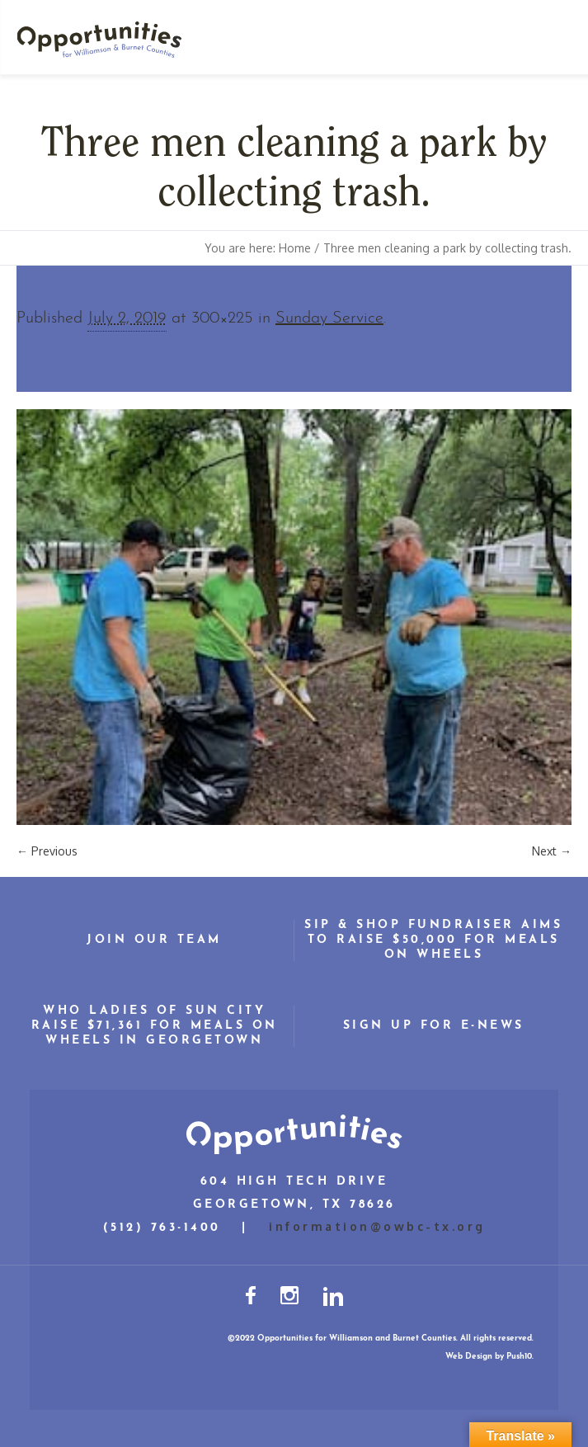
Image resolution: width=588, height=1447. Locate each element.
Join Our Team (154, 940)
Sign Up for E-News (433, 1026)
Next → (552, 851)
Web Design (468, 1356)
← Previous (47, 851)
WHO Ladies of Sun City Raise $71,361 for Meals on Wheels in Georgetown (154, 1026)
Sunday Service (329, 318)
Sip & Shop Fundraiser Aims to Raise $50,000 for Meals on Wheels (433, 940)
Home (295, 248)
